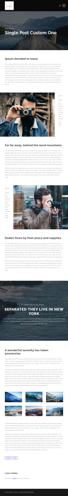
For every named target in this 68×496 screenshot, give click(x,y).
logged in (15, 478)
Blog (6, 28)
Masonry (12, 28)
